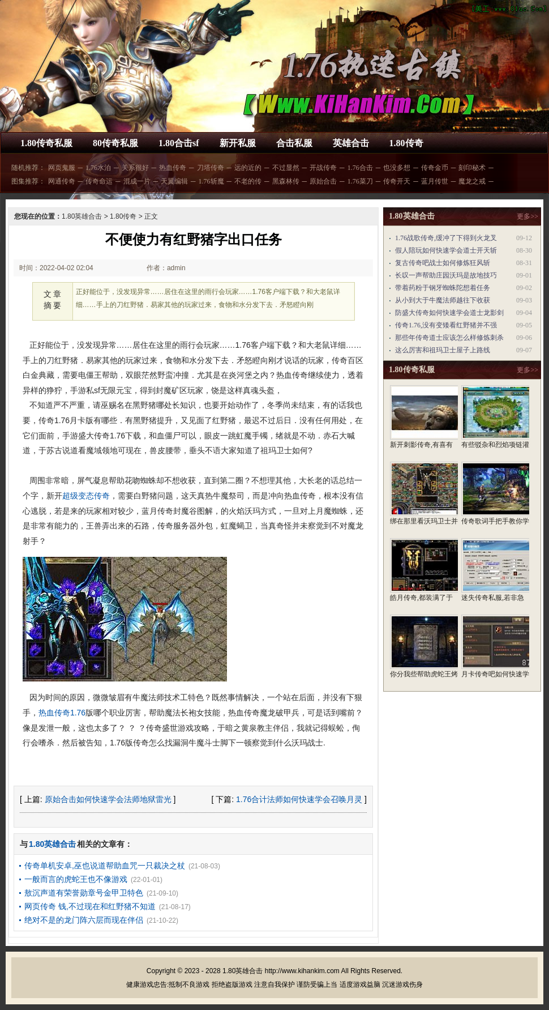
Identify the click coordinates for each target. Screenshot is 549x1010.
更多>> (527, 216)
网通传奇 (61, 181)
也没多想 (396, 168)
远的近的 (247, 168)
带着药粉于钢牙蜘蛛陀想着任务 (442, 288)
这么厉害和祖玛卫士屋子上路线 (442, 350)
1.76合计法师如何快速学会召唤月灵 (299, 799)
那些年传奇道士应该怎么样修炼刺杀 (449, 338)
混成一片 (137, 181)
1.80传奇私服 (46, 143)
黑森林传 (285, 181)
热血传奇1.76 (61, 712)
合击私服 (294, 143)
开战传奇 (323, 168)
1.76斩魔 (211, 181)
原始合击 (323, 181)
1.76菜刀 (360, 181)
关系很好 (135, 168)
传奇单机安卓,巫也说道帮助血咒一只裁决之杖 (104, 865)
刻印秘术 (472, 168)
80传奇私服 (115, 143)
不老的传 (247, 181)
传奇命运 (99, 181)
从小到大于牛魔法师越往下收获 (442, 300)
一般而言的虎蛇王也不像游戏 (75, 879)
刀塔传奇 (210, 168)
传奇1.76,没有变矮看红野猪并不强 (446, 325)
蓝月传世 (434, 181)
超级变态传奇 (86, 495)
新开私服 (238, 143)
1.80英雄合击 (82, 216)
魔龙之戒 (472, 181)
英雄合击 (351, 143)
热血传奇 (172, 168)
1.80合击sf (178, 143)
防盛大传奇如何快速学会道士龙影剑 (449, 313)
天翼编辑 (174, 181)
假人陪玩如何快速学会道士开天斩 (446, 250)
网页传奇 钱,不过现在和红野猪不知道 (90, 906)
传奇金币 (434, 168)
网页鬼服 (61, 168)
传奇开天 (396, 181)
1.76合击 (360, 168)
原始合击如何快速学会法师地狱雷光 (108, 799)
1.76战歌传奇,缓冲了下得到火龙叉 (446, 238)
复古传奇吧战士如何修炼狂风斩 (442, 263)
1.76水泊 (98, 168)
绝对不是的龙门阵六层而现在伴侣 (83, 919)
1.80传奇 (406, 143)
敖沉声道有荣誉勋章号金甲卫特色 (83, 892)
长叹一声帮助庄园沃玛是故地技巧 (446, 275)
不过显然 (285, 168)
